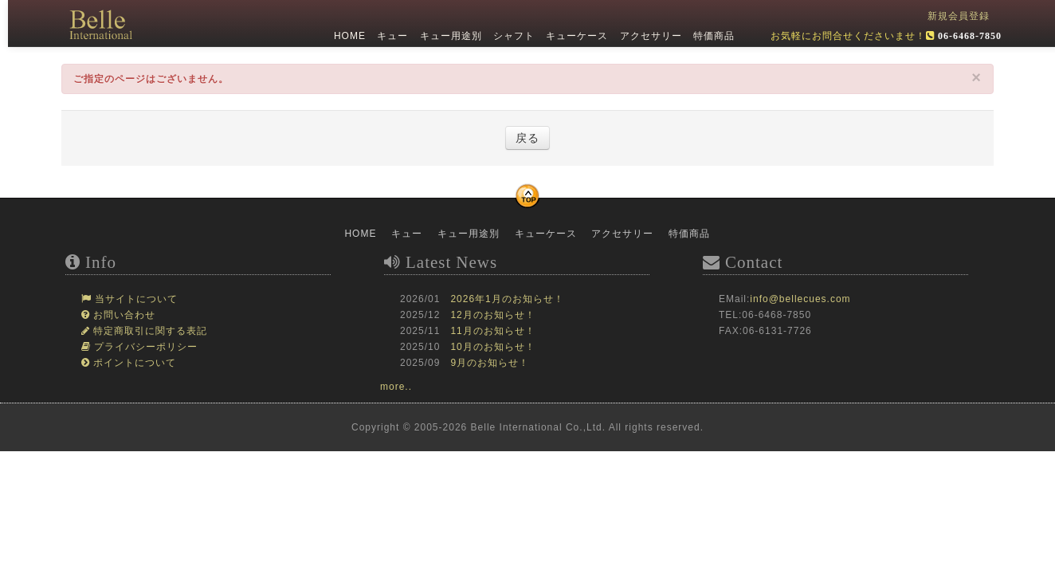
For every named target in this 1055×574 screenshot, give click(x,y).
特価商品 (712, 35)
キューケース (575, 35)
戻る (527, 138)
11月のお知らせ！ (492, 330)
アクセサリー (648, 35)
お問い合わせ (122, 315)
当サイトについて (135, 299)
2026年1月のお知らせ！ (506, 299)
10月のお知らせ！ (492, 346)
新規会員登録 (959, 16)
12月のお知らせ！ (492, 314)
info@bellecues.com (800, 299)
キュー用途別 (448, 35)
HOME (348, 35)
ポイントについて (133, 363)
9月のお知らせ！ (489, 362)
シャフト (512, 35)
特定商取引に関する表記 (148, 331)
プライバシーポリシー (144, 347)
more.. (396, 386)
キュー (391, 35)
